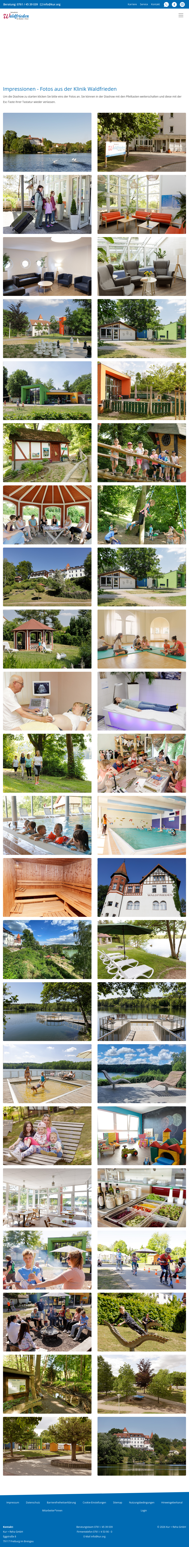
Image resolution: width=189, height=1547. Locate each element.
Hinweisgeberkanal (171, 1502)
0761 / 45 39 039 (27, 4)
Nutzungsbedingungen (141, 1502)
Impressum (12, 1502)
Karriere (132, 4)
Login (144, 1510)
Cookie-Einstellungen (94, 1502)
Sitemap (117, 1502)
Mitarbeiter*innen (52, 1510)
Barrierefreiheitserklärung (61, 1502)
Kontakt (155, 4)
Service (144, 4)
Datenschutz (33, 1502)
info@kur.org (52, 4)
